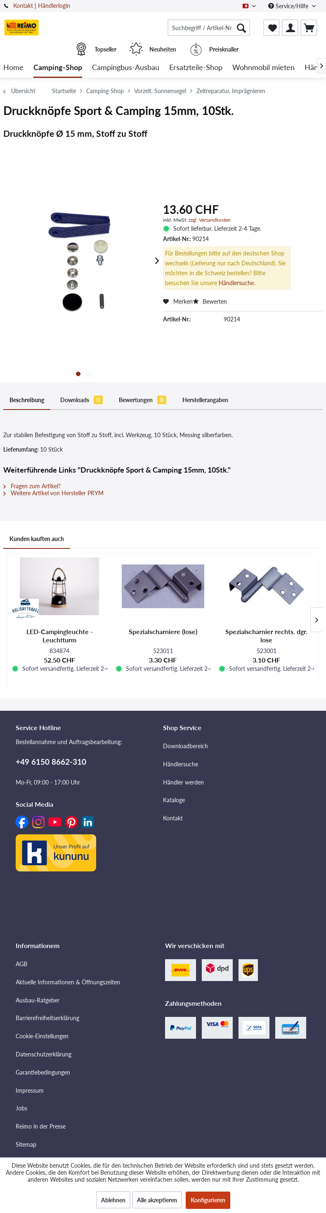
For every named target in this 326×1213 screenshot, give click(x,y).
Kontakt (23, 5)
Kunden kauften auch (30, 660)
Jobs (21, 1082)
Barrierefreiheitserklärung (47, 991)
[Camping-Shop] (57, 68)
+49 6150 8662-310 (51, 735)
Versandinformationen (44, 1172)
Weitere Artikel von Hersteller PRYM (53, 480)
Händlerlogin (54, 5)
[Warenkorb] (308, 27)
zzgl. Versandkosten (210, 220)
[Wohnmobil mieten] (263, 68)
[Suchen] (241, 27)
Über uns (27, 1154)
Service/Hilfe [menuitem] (289, 5)
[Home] (13, 68)
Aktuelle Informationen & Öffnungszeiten (68, 956)
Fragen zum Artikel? (32, 473)
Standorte (28, 1136)
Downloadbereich (185, 720)
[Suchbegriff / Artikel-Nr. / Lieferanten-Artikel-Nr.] (209, 27)
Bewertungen (108, 394)
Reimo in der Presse (41, 1100)
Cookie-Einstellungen (42, 1010)
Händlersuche (236, 282)
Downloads (61, 394)
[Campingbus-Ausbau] (125, 68)
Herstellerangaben (156, 394)
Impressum (30, 1064)
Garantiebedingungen (43, 1046)
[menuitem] (209, 27)
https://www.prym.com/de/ (41, 624)
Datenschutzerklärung (43, 1028)
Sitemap (26, 1118)
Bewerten (210, 301)
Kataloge (174, 773)
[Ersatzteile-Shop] (195, 68)
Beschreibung (20, 394)
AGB (21, 937)
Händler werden (183, 756)
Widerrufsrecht (35, 1190)
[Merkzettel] (271, 27)
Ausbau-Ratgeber (37, 974)
